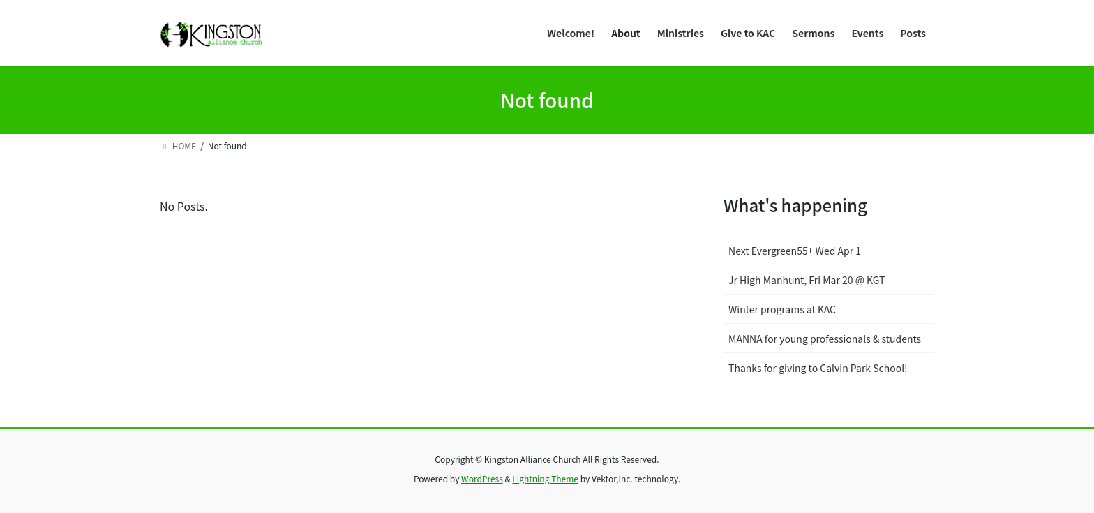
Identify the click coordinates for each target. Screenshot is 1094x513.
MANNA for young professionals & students (824, 338)
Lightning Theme (545, 478)
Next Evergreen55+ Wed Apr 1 (794, 251)
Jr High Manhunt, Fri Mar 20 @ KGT (806, 280)
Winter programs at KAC (782, 309)
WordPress (482, 478)
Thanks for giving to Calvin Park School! (818, 368)
